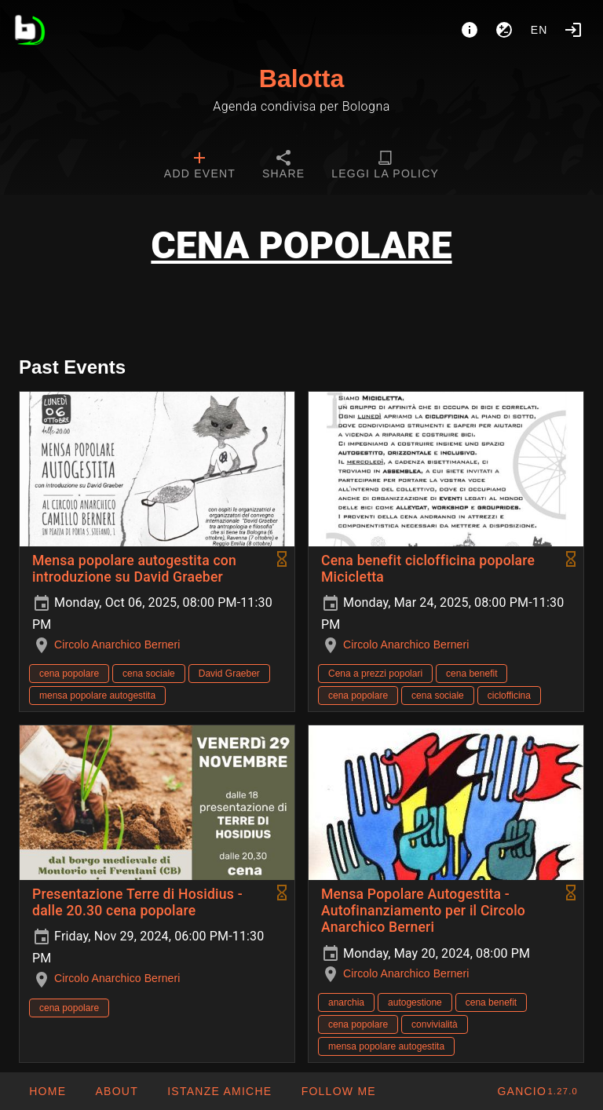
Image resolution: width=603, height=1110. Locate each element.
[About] (469, 30)
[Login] (573, 30)
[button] (219, 1091)
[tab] (200, 166)
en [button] (539, 30)
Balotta (301, 78)
